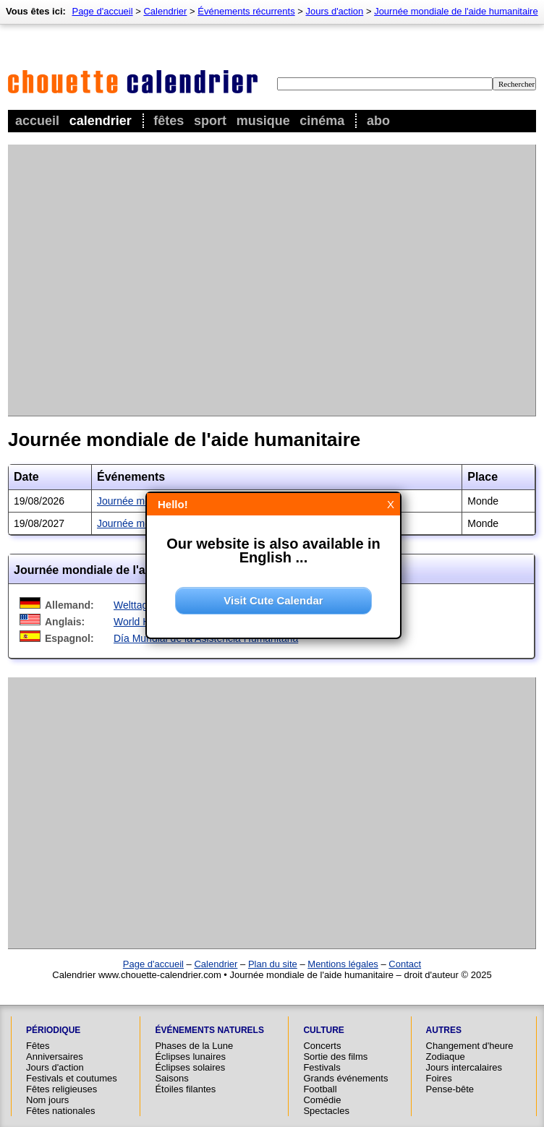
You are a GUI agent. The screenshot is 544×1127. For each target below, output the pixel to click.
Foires (439, 1078)
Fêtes (168, 120)
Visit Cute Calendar (273, 600)
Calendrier (100, 120)
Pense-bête (450, 1089)
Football (319, 1089)
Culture (323, 1030)
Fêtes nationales (60, 1110)
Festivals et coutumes (71, 1078)
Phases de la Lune (194, 1045)
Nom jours (47, 1099)
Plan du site (272, 964)
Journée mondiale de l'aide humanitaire (456, 11)
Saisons (171, 1078)
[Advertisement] (135, 280)
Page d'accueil (102, 11)
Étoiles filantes (185, 1089)
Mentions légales (342, 964)
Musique (263, 120)
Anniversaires (54, 1056)
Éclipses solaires (190, 1067)
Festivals (321, 1067)
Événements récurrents (245, 11)
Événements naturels (209, 1030)
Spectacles (326, 1110)
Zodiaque (445, 1056)
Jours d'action (335, 11)
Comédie (322, 1099)
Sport (210, 120)
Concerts (322, 1045)
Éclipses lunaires (190, 1056)
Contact (404, 964)
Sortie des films (335, 1056)
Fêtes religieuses (61, 1089)
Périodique (53, 1030)
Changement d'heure (470, 1045)
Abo (378, 120)
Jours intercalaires (464, 1067)
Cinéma (321, 120)
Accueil (37, 120)
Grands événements (345, 1078)
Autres (444, 1030)
